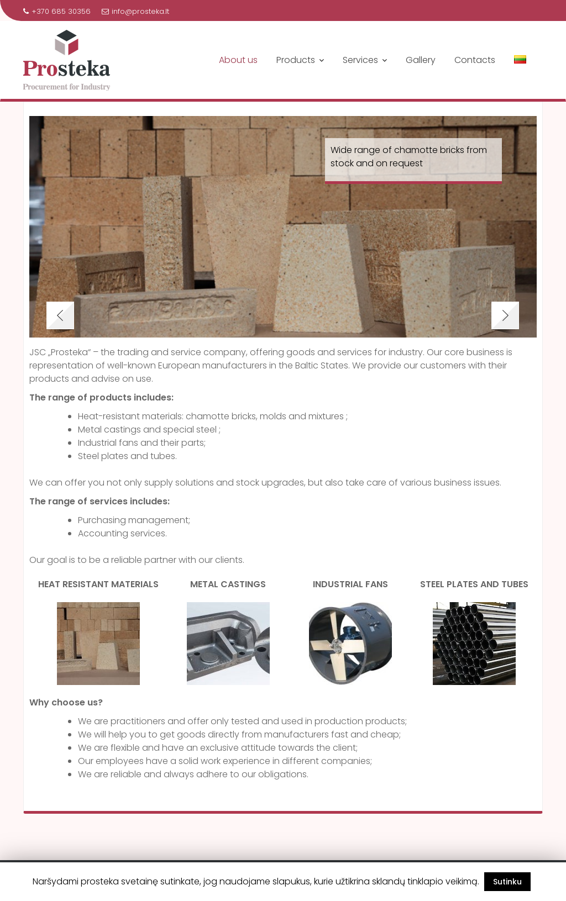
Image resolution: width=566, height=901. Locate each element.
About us (238, 60)
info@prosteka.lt (135, 11)
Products (295, 60)
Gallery (421, 60)
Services (360, 60)
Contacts (474, 60)
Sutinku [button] (507, 881)
